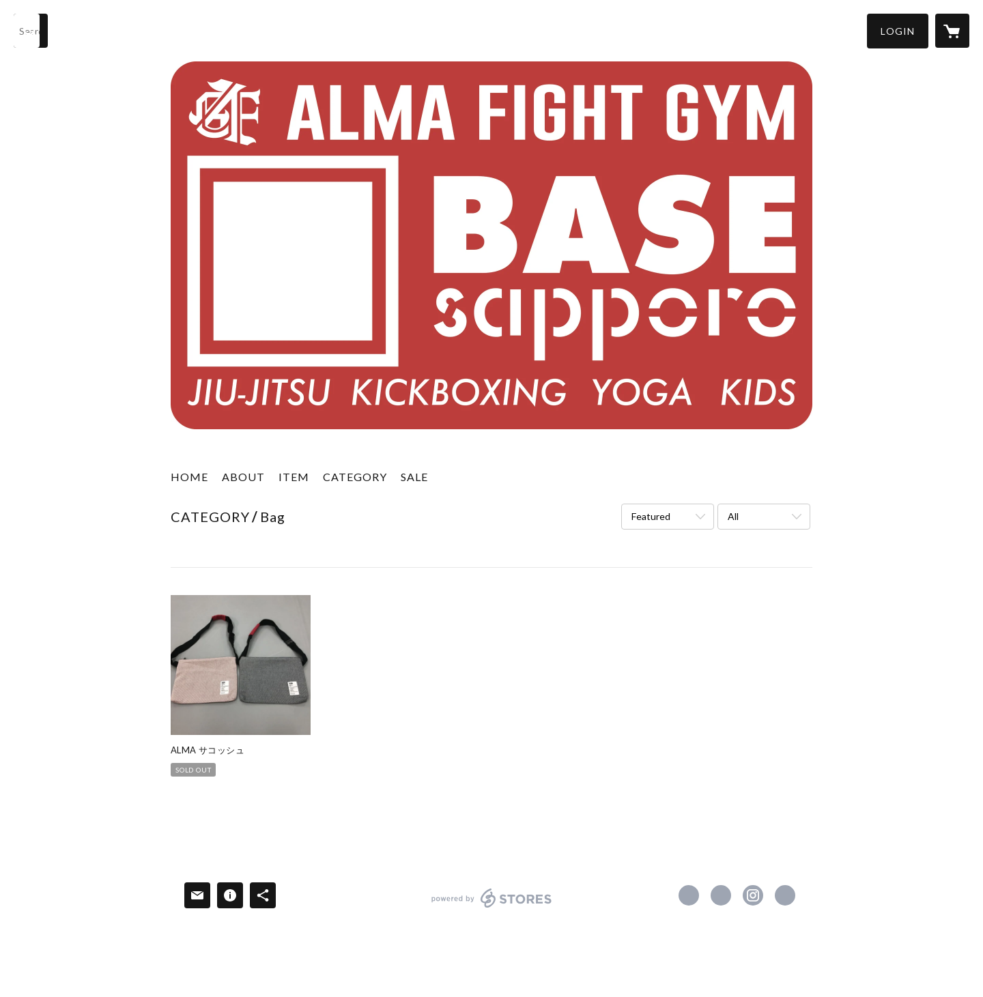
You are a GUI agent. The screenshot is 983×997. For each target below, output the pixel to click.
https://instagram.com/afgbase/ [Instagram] (753, 895)
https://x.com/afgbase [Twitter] (721, 895)
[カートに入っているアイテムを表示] (952, 31)
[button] (897, 31)
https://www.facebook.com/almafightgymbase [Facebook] (689, 895)
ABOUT (243, 476)
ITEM (294, 476)
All (733, 516)
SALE (414, 476)
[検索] (31, 31)
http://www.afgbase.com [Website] (785, 895)
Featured (650, 516)
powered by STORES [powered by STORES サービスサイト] (492, 907)
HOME (189, 476)
